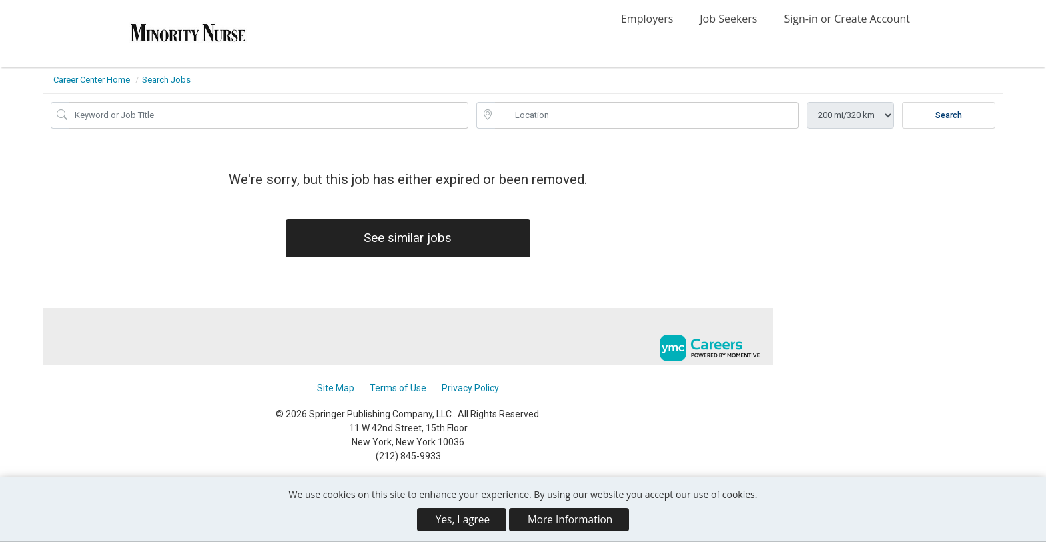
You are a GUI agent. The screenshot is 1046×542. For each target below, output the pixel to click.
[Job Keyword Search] (268, 115)
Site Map (335, 388)
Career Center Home (91, 80)
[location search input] (647, 115)
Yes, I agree (463, 520)
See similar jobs (408, 238)
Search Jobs (166, 80)
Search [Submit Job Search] (948, 115)
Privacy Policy (470, 388)
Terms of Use (398, 388)
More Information (570, 520)
